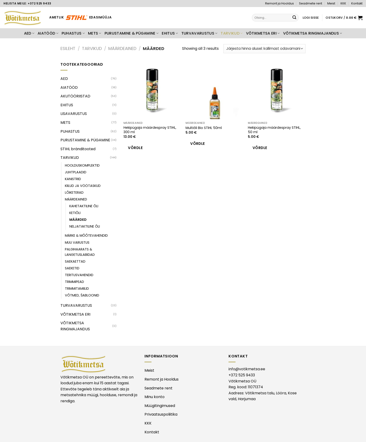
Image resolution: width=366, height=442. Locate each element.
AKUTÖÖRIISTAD (75, 96)
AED (29, 33)
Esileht (67, 48)
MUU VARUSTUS (77, 242)
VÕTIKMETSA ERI (263, 33)
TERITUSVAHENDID (79, 275)
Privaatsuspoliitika (160, 414)
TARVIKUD (232, 33)
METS (94, 33)
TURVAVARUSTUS (199, 33)
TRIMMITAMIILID (77, 288)
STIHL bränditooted (77, 149)
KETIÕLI (75, 212)
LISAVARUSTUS (73, 113)
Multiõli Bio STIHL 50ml (204, 128)
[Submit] (295, 18)
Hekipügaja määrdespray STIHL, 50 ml (274, 129)
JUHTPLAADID (75, 172)
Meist (331, 3)
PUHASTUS (73, 33)
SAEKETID (72, 268)
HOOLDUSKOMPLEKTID (82, 165)
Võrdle (135, 147)
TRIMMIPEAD (74, 281)
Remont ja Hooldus (279, 3)
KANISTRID (73, 179)
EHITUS (170, 33)
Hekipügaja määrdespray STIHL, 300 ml (149, 129)
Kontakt (356, 3)
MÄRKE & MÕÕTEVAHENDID (86, 235)
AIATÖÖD (48, 33)
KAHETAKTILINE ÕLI (83, 206)
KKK (343, 3)
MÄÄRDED (78, 219)
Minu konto (154, 396)
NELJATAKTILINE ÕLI (84, 226)
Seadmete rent (310, 3)
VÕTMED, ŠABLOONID (82, 295)
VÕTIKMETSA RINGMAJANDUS (312, 33)
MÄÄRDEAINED (122, 48)
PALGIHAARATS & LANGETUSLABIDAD (80, 252)
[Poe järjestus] (264, 48)
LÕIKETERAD (74, 192)
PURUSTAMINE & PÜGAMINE (132, 33)
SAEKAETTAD (75, 261)
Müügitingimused (159, 405)
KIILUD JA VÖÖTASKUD (83, 185)
